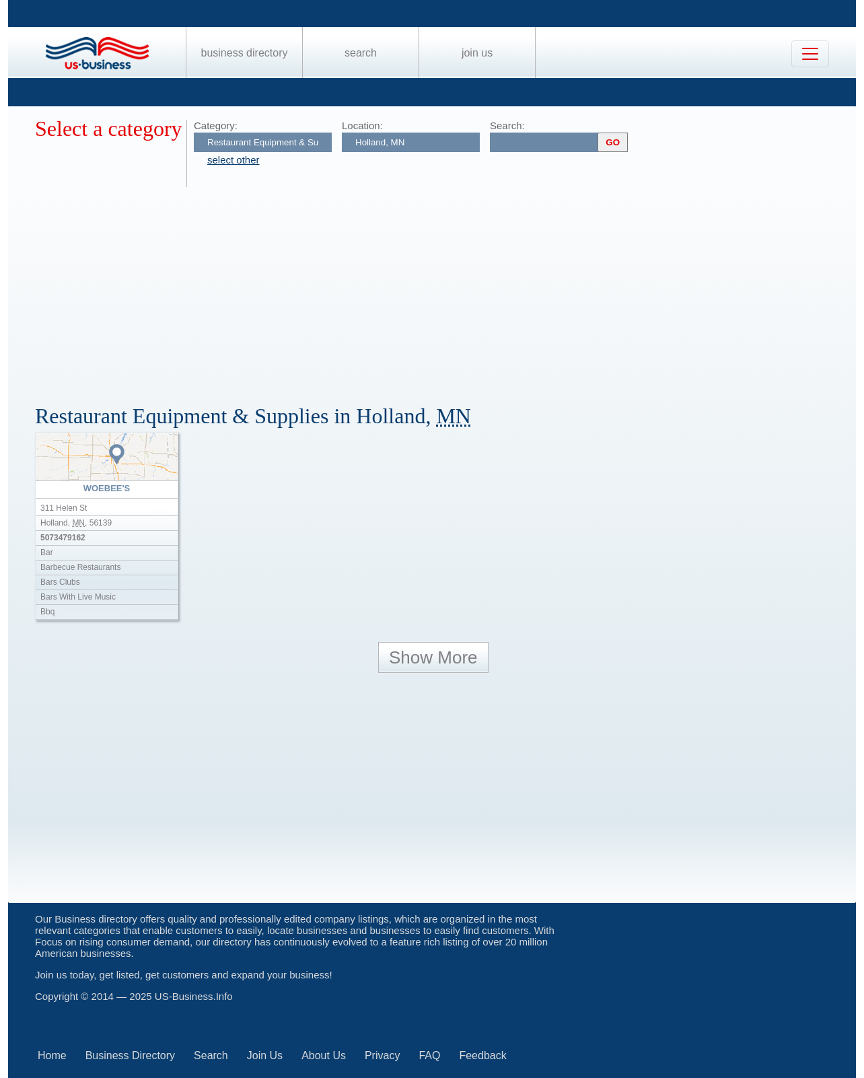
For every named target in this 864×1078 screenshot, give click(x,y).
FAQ (429, 1055)
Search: (507, 125)
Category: (216, 125)
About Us (323, 1055)
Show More (433, 657)
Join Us (477, 53)
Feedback (482, 1055)
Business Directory (244, 53)
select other (233, 160)
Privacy (382, 1055)
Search (361, 53)
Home (52, 1055)
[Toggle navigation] (810, 53)
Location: (362, 125)
